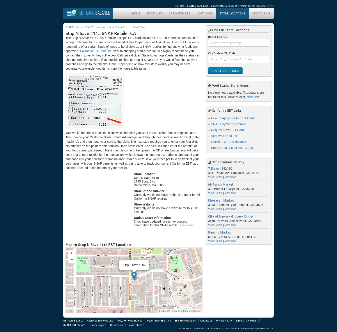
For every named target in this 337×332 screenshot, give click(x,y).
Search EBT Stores (225, 70)
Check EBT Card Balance (228, 142)
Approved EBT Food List (100, 320)
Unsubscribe (117, 325)
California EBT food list (95, 51)
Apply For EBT (179, 13)
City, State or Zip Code (221, 53)
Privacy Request (97, 325)
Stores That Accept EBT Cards (232, 147)
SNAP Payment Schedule (228, 124)
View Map (230, 177)
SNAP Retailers (74, 27)
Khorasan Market (221, 200)
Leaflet (162, 311)
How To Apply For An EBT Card (232, 118)
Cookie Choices (136, 325)
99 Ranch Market (220, 184)
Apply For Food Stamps (129, 320)
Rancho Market (219, 232)
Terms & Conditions (247, 320)
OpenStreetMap (179, 311)
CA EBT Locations (95, 27)
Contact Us (261, 13)
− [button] (71, 260)
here (270, 5)
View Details (215, 177)
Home (136, 13)
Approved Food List (224, 136)
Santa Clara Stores (119, 27)
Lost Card (205, 13)
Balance (94, 13)
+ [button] (71, 253)
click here (186, 225)
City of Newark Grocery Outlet (231, 216)
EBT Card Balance (73, 320)
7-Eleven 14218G (220, 168)
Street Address (217, 37)
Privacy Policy (224, 320)
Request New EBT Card (227, 130)
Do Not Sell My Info (74, 325)
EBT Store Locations (186, 320)
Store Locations (232, 13)
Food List (154, 13)
